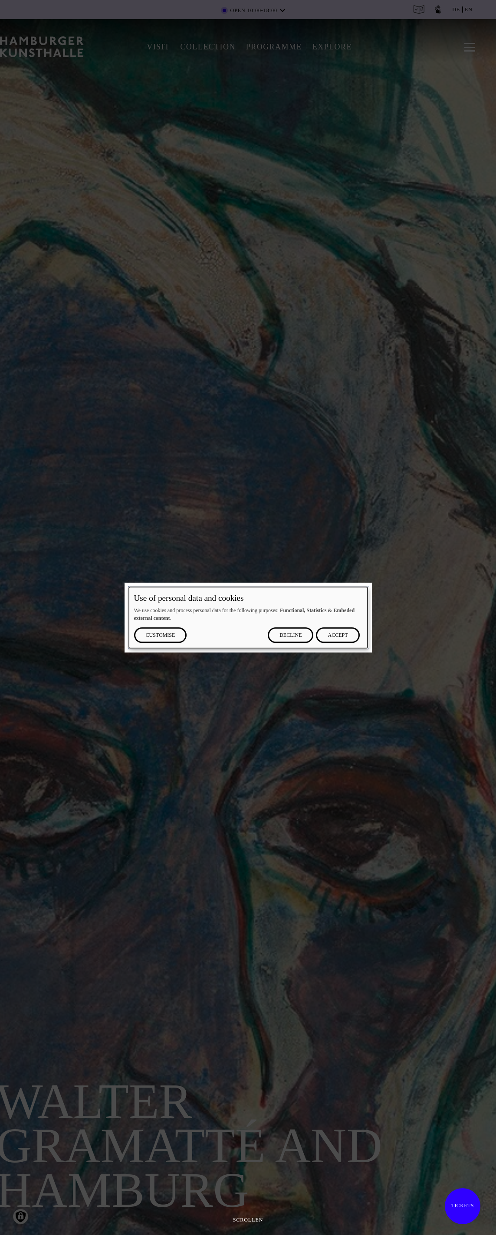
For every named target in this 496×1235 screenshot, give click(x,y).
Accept (338, 635)
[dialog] (248, 617)
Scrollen (248, 1220)
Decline (290, 635)
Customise (160, 635)
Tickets (462, 1205)
